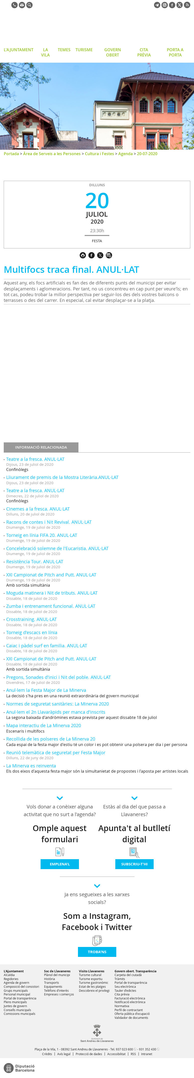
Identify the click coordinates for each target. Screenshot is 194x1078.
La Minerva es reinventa (31, 766)
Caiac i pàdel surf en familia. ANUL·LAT (46, 646)
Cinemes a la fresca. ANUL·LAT (38, 509)
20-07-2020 (147, 153)
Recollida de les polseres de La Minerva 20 (50, 739)
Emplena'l (60, 864)
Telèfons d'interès (56, 990)
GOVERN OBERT (112, 52)
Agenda (125, 153)
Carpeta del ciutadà (128, 975)
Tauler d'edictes (125, 990)
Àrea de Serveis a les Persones (52, 153)
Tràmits (120, 979)
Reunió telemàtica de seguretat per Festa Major (55, 752)
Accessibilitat (116, 1054)
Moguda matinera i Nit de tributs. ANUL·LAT (52, 593)
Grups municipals (16, 990)
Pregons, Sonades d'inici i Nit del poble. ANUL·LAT (58, 677)
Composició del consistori (21, 986)
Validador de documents (131, 1018)
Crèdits (47, 1054)
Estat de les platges (92, 986)
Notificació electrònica (130, 1002)
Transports (51, 982)
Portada (11, 153)
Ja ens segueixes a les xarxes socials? (97, 898)
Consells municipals (17, 1010)
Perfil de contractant (129, 1010)
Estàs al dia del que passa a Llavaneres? (134, 810)
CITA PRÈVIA (144, 52)
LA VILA (45, 52)
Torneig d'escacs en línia (31, 632)
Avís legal (63, 1054)
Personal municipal (17, 994)
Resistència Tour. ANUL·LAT (34, 561)
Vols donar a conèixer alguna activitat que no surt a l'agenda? (60, 810)
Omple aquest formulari (60, 834)
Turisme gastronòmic (93, 982)
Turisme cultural (90, 975)
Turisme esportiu (90, 979)
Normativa (122, 1006)
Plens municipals (15, 1002)
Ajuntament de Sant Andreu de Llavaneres (43, 28)
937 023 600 (124, 1049)
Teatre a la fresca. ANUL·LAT (35, 459)
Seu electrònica (125, 986)
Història (49, 979)
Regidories (11, 979)
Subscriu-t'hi (134, 864)
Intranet (146, 1054)
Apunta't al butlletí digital (134, 834)
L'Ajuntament (14, 971)
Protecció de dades (89, 1054)
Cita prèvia (122, 994)
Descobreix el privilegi (94, 990)
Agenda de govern (16, 982)
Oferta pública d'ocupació (132, 1014)
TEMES (64, 49)
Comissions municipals (19, 1014)
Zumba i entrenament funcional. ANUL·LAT (50, 606)
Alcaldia (9, 975)
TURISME (84, 49)
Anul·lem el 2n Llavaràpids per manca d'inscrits (55, 712)
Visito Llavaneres (91, 971)
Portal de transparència (20, 998)
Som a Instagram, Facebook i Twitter (97, 921)
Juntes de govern (15, 1006)
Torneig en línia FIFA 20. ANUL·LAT (41, 535)
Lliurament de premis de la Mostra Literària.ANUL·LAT (62, 477)
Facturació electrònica (130, 998)
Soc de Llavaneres (57, 971)
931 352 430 (147, 1049)
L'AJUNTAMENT (18, 49)
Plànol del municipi (57, 975)
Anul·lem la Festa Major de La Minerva (46, 690)
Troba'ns (97, 951)
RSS (133, 1054)
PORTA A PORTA (175, 52)
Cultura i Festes (99, 153)
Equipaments (53, 986)
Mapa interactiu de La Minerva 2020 (43, 725)
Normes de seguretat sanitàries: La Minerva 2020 (57, 704)
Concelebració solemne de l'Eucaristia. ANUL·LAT (57, 548)
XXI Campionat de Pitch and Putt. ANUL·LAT (51, 575)
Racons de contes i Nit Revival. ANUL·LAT (49, 522)
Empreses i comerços (59, 994)
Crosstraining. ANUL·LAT (31, 619)
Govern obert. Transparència (135, 971)
